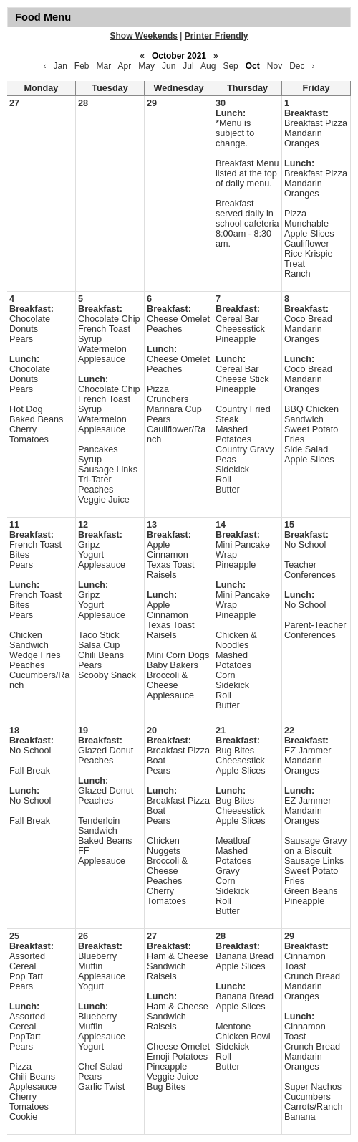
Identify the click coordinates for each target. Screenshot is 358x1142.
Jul (188, 66)
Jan (60, 66)
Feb (82, 66)
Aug (208, 66)
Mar (104, 66)
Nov (274, 66)
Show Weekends (144, 36)
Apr (125, 66)
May (146, 66)
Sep (230, 66)
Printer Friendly (216, 36)
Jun (168, 66)
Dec (296, 66)
